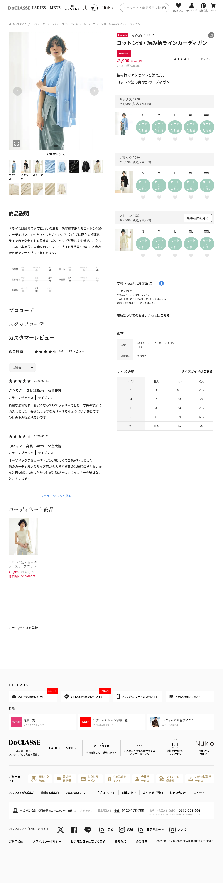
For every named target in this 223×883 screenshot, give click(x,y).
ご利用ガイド (14, 779)
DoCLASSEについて (78, 792)
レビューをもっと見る (55, 496)
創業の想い (129, 792)
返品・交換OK (40, 778)
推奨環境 (121, 841)
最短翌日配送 (64, 778)
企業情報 (141, 841)
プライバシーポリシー (46, 841)
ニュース (199, 792)
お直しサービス (89, 778)
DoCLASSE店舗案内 (22, 792)
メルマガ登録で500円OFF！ (34, 694)
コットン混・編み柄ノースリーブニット (23, 564)
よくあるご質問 (153, 792)
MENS (55, 7)
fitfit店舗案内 (50, 792)
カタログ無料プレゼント (184, 696)
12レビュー (77, 351)
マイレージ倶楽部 (169, 778)
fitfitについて (106, 792)
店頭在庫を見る (198, 218)
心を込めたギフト (117, 778)
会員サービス (142, 778)
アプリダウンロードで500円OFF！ (137, 696)
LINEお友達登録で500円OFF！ (86, 695)
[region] (111, 7)
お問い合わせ (178, 792)
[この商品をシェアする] (211, 35)
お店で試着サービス (199, 778)
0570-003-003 (190, 810)
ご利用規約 (16, 841)
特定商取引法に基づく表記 (88, 841)
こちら (162, 298)
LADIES (39, 7)
